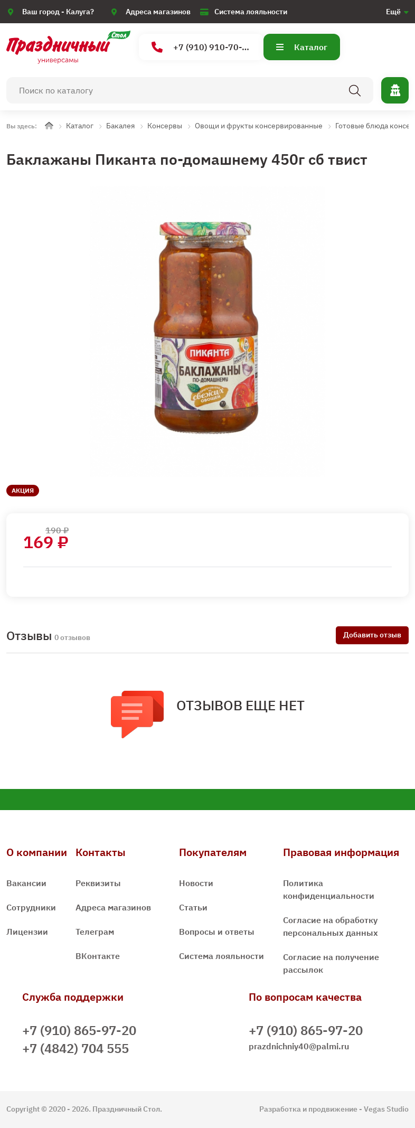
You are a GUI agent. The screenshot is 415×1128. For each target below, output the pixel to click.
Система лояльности (250, 11)
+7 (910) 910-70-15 (202, 47)
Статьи (193, 907)
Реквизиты (98, 883)
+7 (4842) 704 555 (75, 1048)
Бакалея (120, 125)
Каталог (301, 47)
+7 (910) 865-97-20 (79, 1030)
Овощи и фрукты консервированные (259, 125)
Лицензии (27, 931)
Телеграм (95, 931)
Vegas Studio (386, 1109)
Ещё (393, 11)
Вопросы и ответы (216, 931)
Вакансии (26, 883)
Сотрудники (31, 907)
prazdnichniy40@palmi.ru (299, 1046)
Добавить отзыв (372, 635)
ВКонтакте (98, 956)
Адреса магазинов (158, 11)
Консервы (164, 125)
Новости (196, 883)
